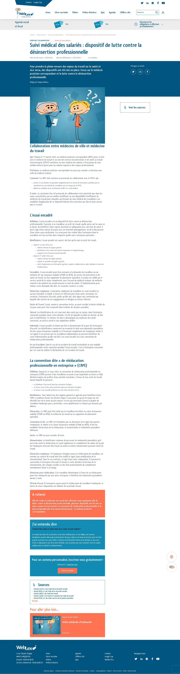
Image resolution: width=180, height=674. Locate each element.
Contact (28, 2)
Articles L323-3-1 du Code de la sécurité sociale (50, 589)
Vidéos (75, 12)
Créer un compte (67, 571)
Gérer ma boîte (61, 12)
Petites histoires (89, 12)
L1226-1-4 (42, 596)
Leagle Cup (38, 2)
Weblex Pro (109, 660)
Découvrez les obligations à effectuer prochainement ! (149, 24)
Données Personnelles (82, 671)
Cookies (92, 671)
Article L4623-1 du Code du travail (46, 593)
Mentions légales (49, 671)
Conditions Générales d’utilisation (64, 671)
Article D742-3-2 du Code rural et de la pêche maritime (53, 598)
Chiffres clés (125, 12)
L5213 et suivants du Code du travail (61, 596)
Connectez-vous (72, 565)
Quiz (103, 12)
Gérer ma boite (41, 35)
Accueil (32, 35)
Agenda (112, 12)
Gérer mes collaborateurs (55, 35)
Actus (48, 12)
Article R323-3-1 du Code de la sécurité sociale (50, 591)
